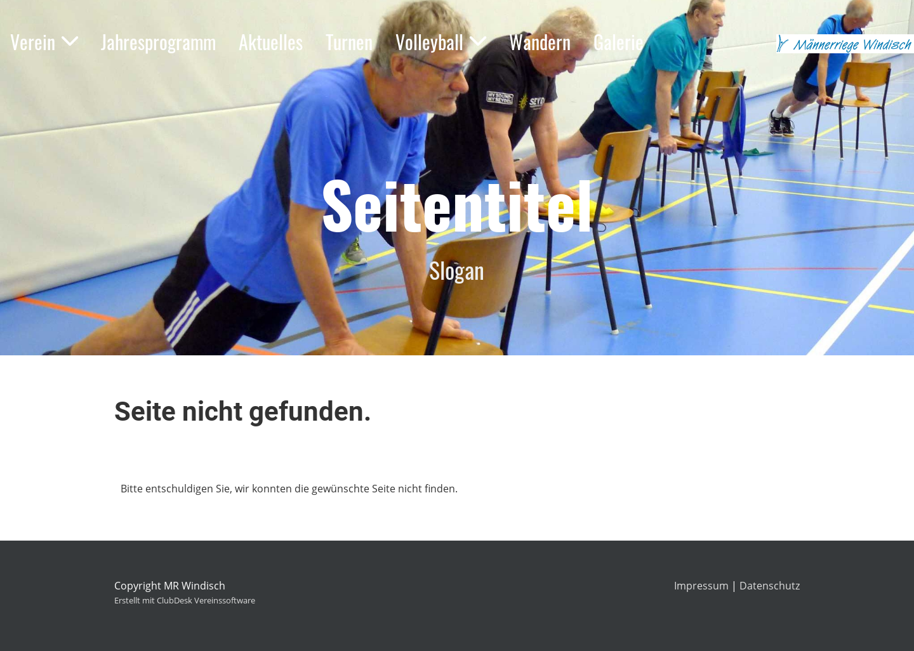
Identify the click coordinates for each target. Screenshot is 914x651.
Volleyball (440, 41)
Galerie (618, 41)
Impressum (701, 586)
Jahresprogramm (158, 41)
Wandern (540, 41)
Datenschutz (769, 586)
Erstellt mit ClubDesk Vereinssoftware (184, 600)
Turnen (349, 41)
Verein (44, 41)
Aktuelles (271, 41)
